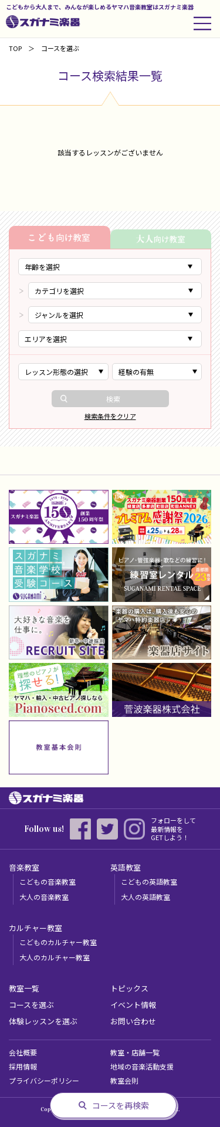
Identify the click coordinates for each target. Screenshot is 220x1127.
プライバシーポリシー (44, 1080)
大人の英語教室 (145, 897)
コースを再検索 (120, 1105)
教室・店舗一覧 (135, 1052)
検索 (113, 399)
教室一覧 (24, 988)
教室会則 (124, 1080)
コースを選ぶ (31, 1004)
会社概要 (23, 1052)
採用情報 (23, 1066)
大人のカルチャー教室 (54, 957)
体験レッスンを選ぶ (43, 1021)
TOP (15, 48)
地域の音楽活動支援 (142, 1066)
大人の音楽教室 (44, 897)
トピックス (129, 988)
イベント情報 (133, 1004)
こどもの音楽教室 (47, 881)
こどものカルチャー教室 (58, 942)
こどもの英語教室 (149, 881)
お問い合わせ (133, 1021)
